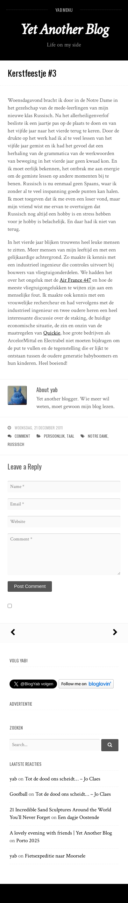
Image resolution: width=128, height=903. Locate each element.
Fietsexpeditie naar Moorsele (55, 855)
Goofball (18, 794)
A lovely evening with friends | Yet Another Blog (61, 832)
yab (13, 778)
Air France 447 (75, 280)
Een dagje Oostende (78, 817)
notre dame (98, 436)
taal (70, 436)
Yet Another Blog (64, 29)
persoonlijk (54, 436)
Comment (22, 436)
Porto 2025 (27, 840)
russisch (16, 444)
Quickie (51, 332)
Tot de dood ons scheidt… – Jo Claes (62, 778)
